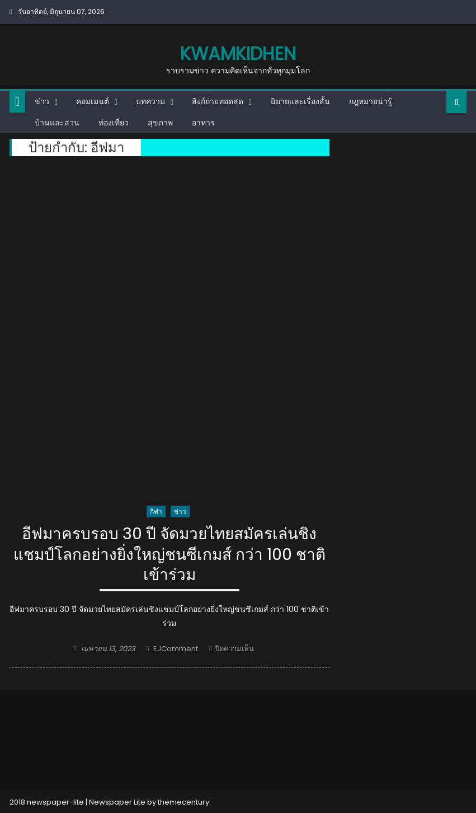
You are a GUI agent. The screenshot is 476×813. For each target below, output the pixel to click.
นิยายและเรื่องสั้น (300, 101)
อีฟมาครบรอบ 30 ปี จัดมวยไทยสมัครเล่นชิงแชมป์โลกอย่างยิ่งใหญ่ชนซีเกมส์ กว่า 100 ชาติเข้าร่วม (169, 555)
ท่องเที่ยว (113, 122)
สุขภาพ (160, 122)
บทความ (150, 101)
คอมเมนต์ (92, 101)
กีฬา (156, 511)
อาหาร (203, 122)
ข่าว (42, 101)
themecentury (183, 802)
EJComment (175, 648)
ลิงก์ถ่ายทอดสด (217, 101)
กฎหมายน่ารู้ (370, 101)
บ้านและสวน (57, 122)
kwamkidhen (238, 53)
